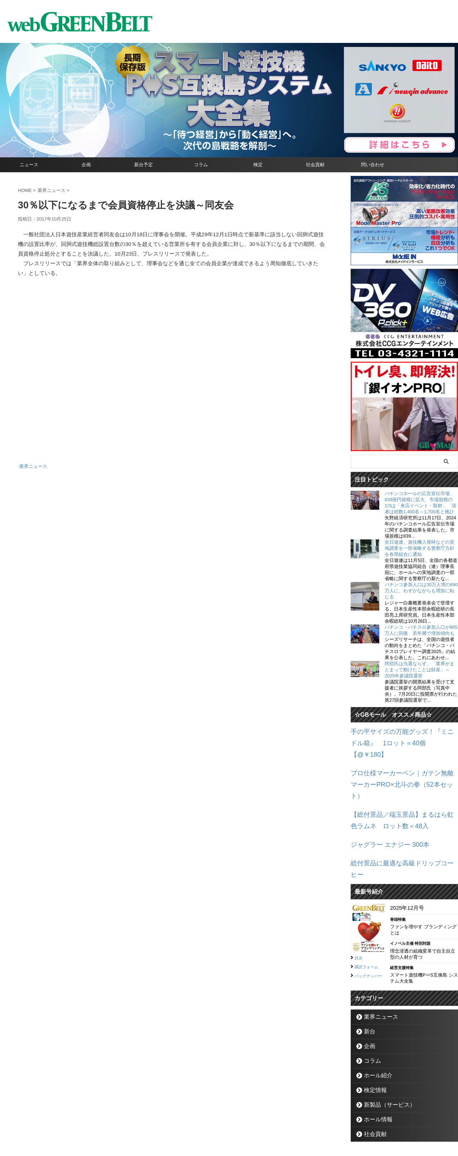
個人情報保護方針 (259, 1122)
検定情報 (372, 1042)
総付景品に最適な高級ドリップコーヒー (399, 827)
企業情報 (190, 1122)
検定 (258, 164)
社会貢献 (315, 164)
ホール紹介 (374, 1027)
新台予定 (143, 164)
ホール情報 (374, 1071)
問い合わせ (372, 164)
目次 (360, 909)
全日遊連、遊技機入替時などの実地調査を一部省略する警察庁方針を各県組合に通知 (419, 548)
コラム (201, 164)
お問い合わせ (220, 1122)
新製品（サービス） (384, 1056)
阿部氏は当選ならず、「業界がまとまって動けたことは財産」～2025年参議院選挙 (419, 669)
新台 (367, 983)
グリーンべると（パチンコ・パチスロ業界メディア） (229, 1139)
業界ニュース (33, 465)
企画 (86, 164)
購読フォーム (370, 917)
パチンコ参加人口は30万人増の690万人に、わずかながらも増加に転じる (421, 590)
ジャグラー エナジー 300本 (383, 810)
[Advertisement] (172, 373)
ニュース (29, 164)
